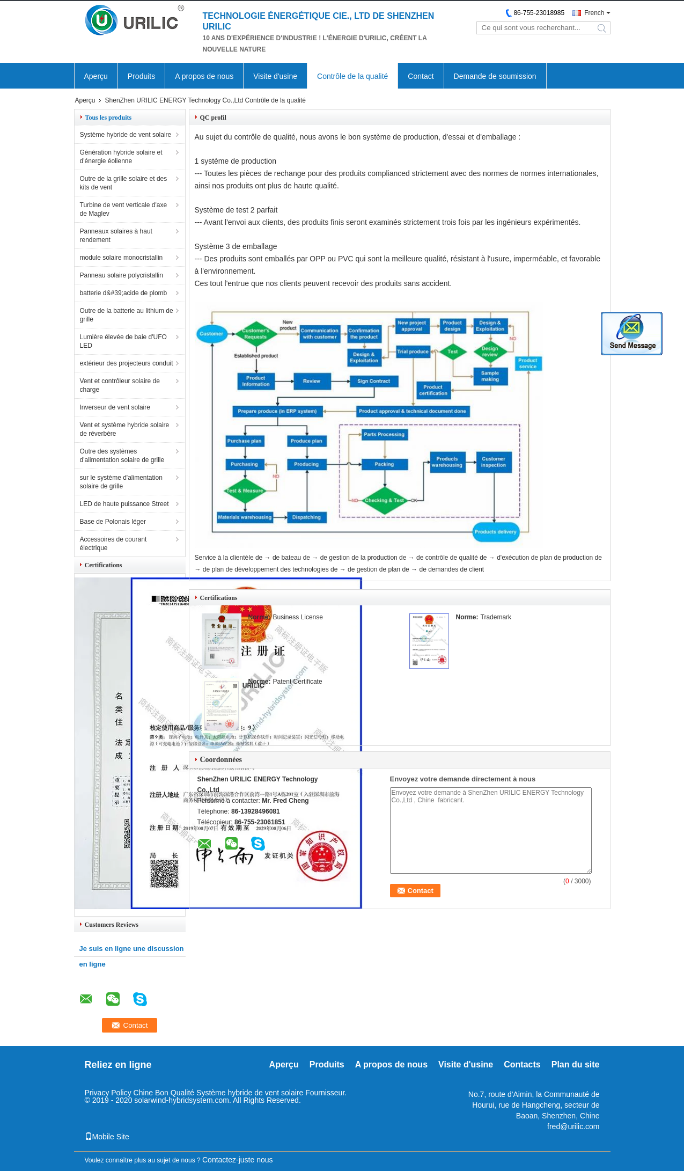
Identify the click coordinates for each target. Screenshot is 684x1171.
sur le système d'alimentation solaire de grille (121, 482)
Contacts (522, 1064)
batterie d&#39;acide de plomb (123, 293)
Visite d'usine (275, 76)
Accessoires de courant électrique (113, 544)
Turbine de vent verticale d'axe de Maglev (123, 209)
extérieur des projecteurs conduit (126, 363)
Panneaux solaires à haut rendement (116, 236)
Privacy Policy (108, 1092)
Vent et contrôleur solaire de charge (120, 385)
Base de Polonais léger (113, 521)
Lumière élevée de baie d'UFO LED (123, 341)
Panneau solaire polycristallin (121, 275)
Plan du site (575, 1064)
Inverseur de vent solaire (115, 407)
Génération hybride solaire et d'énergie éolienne (121, 157)
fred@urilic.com (573, 1126)
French (594, 13)
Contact (420, 76)
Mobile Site (107, 1136)
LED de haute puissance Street (124, 504)
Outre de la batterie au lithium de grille (126, 315)
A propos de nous (204, 76)
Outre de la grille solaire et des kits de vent (123, 183)
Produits (141, 76)
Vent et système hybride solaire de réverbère (125, 429)
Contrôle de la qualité (352, 76)
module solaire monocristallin (121, 257)
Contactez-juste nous (237, 1159)
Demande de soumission (495, 76)
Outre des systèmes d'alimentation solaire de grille (122, 456)
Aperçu (96, 76)
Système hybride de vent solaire (126, 134)
